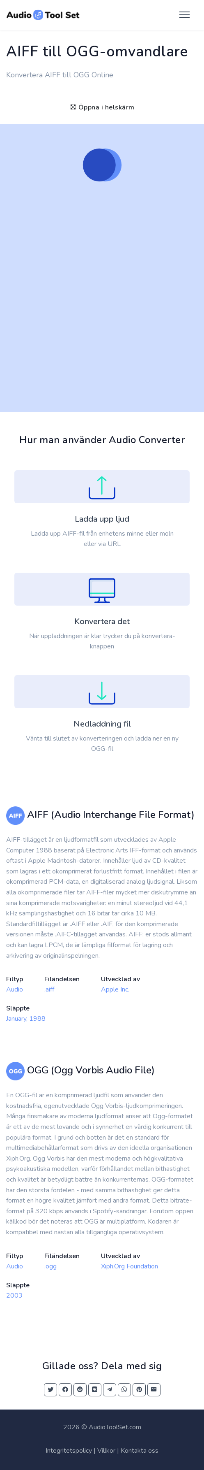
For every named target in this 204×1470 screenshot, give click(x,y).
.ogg (50, 1266)
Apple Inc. (115, 989)
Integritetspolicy (69, 1450)
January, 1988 (26, 1018)
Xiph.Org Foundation (129, 1266)
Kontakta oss (139, 1450)
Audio (14, 989)
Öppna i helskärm (102, 107)
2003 (14, 1295)
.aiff (49, 989)
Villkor (106, 1450)
